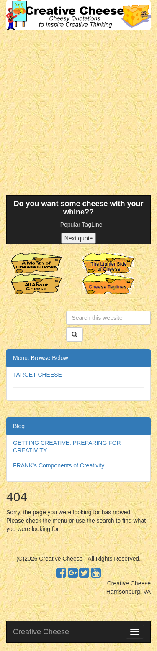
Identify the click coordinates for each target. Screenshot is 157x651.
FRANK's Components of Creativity (58, 465)
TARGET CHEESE (37, 374)
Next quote (78, 238)
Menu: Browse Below (40, 358)
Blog (19, 426)
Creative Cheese (41, 632)
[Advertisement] (78, 112)
